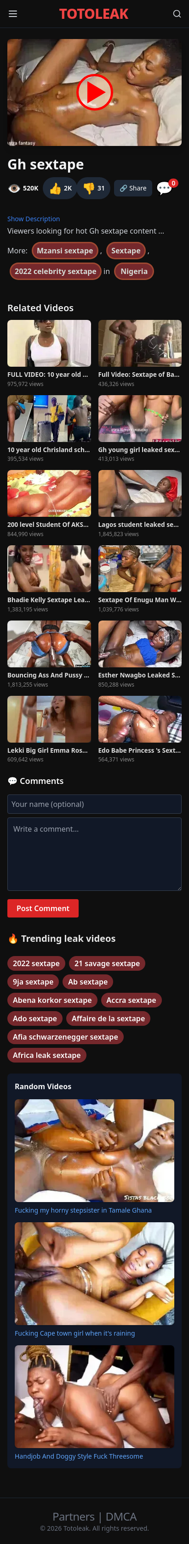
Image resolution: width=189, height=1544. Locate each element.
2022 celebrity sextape (56, 271)
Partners (74, 1516)
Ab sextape (88, 982)
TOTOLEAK (93, 14)
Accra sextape (131, 1000)
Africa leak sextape (47, 1055)
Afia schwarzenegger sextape (65, 1037)
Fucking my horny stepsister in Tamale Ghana (83, 1210)
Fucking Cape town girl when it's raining (75, 1333)
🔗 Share (133, 188)
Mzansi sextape (65, 251)
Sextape (126, 251)
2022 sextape (36, 963)
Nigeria (134, 271)
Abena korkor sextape (52, 1000)
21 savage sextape (107, 963)
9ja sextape (33, 982)
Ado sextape (35, 1018)
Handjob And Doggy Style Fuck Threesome (79, 1456)
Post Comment (43, 908)
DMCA (121, 1516)
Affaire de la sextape (108, 1018)
